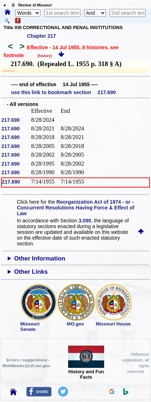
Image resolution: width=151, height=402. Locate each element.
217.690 (10, 120)
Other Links (31, 271)
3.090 (85, 220)
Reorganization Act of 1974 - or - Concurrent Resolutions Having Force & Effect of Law (75, 207)
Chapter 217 (41, 36)
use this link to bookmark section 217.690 (63, 92)
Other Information (39, 258)
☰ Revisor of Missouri (30, 5)
